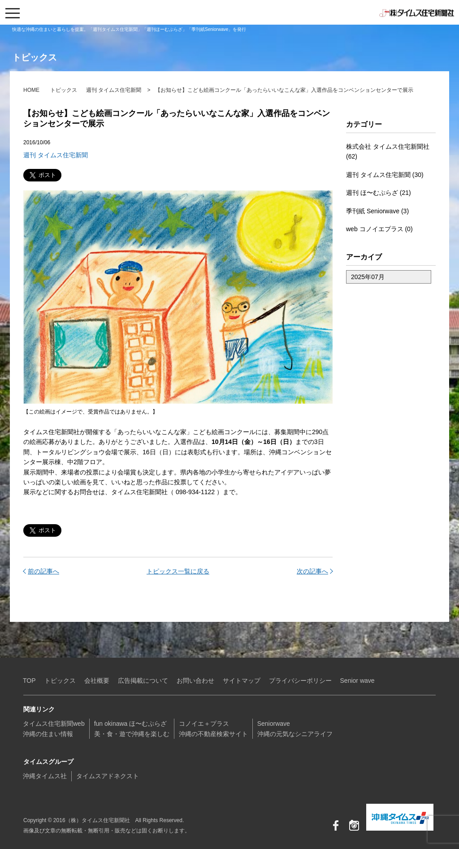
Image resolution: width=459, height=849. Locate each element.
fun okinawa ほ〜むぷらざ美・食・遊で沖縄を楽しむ (131, 728)
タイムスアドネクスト (107, 776)
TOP (29, 680)
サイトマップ (241, 680)
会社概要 (96, 680)
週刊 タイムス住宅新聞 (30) (385, 174)
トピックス (63, 90)
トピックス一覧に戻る (178, 571)
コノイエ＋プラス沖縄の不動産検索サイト (213, 728)
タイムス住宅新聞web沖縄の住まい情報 (54, 728)
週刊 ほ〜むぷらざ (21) (378, 192)
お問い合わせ (195, 680)
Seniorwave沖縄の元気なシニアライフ (295, 728)
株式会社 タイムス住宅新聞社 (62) (387, 151)
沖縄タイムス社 (45, 776)
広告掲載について (143, 680)
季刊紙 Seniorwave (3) (377, 211)
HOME (31, 90)
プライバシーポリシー (300, 680)
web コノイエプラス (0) (379, 229)
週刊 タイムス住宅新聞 (113, 90)
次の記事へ (312, 571)
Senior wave (357, 680)
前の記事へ (43, 571)
